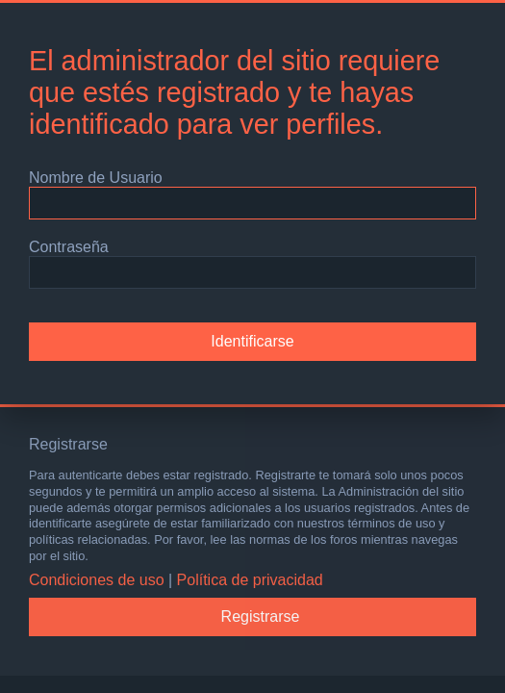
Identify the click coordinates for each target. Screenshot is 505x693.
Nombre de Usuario (96, 177)
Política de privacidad (250, 580)
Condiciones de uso (96, 580)
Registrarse (260, 616)
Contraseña (69, 247)
